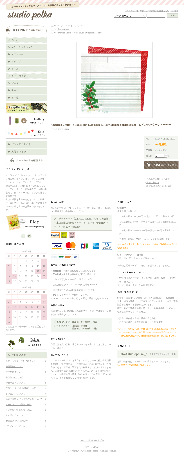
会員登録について (14, 366)
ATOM (96, 447)
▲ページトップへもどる (92, 440)
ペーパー (61, 26)
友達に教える (152, 182)
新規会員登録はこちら (159, 11)
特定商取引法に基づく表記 (19, 410)
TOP (53, 26)
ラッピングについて (15, 393)
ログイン (144, 11)
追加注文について (14, 377)
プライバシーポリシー (16, 426)
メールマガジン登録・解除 (19, 404)
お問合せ (174, 11)
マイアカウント (132, 11)
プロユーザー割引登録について (21, 388)
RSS (87, 447)
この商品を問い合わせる (158, 179)
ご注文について (13, 372)
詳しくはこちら (58, 348)
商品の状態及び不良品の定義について (24, 399)
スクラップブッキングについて (21, 361)
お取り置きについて (15, 382)
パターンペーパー (76, 26)
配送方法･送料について (17, 421)
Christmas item (63, 29)
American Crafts (64, 33)
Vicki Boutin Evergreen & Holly (87, 33)
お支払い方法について (16, 415)
